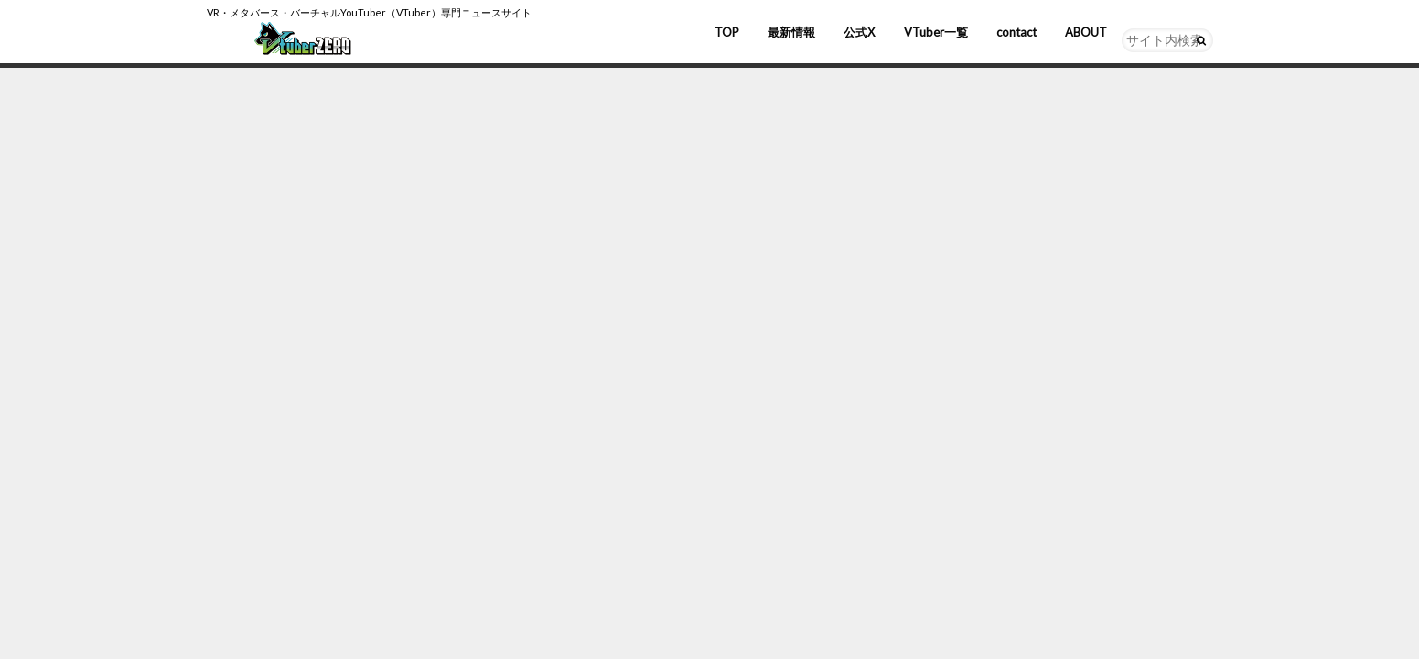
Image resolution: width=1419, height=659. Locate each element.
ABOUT (1086, 32)
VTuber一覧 (936, 32)
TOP (727, 32)
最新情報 (791, 32)
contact (1016, 32)
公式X (859, 32)
